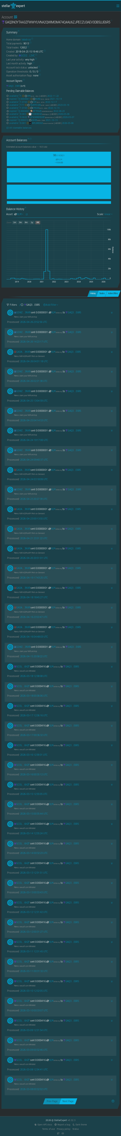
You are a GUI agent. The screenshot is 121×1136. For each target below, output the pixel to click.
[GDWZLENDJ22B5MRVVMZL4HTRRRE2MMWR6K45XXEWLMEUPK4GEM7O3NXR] (22, 312)
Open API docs (43, 1124)
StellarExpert (13, 5)
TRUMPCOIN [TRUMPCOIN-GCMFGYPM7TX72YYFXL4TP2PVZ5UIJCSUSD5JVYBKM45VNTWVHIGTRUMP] (37, 105)
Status (75, 1129)
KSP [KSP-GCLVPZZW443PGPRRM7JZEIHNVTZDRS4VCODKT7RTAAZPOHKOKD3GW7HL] (36, 102)
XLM (55, 312)
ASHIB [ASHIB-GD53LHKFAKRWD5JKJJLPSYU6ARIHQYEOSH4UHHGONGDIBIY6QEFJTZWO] (37, 120)
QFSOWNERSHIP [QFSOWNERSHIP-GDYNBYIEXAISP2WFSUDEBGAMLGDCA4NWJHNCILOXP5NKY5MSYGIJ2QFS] (40, 117)
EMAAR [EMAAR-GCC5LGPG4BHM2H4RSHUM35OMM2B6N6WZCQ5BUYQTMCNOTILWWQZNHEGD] (37, 108)
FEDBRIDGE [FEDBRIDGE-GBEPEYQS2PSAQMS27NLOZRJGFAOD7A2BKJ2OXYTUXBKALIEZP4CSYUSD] (37, 114)
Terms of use (48, 1129)
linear (108, 214)
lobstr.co (26, 39)
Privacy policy (63, 1129)
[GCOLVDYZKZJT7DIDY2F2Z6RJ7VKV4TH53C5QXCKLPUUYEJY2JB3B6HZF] (22, 666)
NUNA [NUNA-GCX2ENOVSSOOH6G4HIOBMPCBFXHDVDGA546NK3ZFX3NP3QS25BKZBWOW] (39, 98)
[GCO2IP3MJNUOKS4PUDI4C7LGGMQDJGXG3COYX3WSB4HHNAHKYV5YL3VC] (27, 55)
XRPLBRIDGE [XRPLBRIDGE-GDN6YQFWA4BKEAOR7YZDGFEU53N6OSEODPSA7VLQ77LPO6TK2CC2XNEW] (39, 123)
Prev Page (52, 1101)
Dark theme (79, 1124)
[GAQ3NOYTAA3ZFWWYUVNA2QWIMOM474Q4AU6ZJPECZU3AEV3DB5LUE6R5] (13, 86)
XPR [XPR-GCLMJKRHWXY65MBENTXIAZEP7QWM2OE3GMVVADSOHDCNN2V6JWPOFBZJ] (30, 95)
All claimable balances (19, 127)
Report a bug (62, 1124)
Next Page (68, 1101)
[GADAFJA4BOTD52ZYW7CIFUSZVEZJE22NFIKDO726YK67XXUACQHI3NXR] (22, 351)
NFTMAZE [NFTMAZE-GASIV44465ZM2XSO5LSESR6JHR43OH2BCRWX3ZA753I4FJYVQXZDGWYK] (41, 111)
